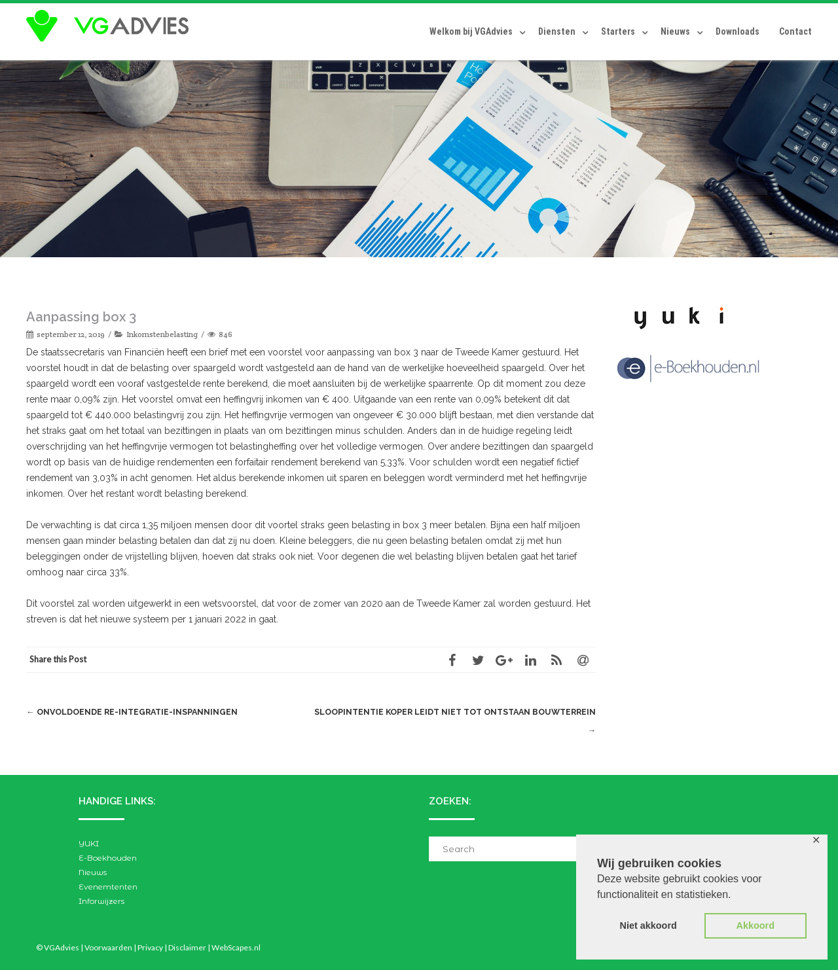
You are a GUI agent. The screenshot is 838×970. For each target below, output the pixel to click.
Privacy (150, 947)
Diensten (556, 31)
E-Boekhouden (108, 858)
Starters (618, 31)
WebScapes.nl (236, 947)
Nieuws (675, 31)
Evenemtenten (108, 886)
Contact (795, 31)
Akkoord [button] (755, 925)
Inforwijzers (101, 901)
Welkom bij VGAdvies (471, 31)
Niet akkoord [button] (648, 925)
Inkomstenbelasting (162, 334)
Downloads (737, 31)
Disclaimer (187, 947)
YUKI (89, 843)
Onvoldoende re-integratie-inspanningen (135, 712)
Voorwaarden (108, 947)
